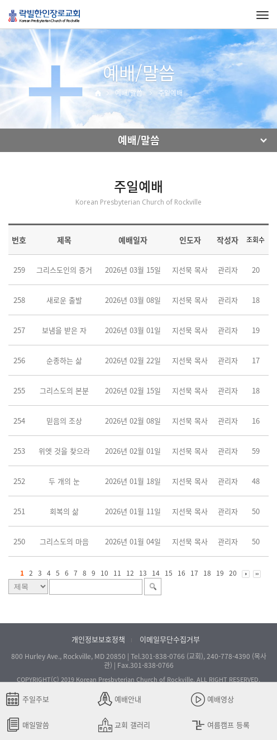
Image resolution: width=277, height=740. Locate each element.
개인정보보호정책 (98, 639)
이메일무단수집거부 (170, 639)
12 (130, 573)
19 (220, 573)
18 (207, 573)
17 (194, 573)
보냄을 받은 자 (64, 330)
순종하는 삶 (64, 360)
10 (104, 573)
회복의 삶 (64, 511)
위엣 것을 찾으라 (64, 450)
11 (117, 573)
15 (169, 573)
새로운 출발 (64, 300)
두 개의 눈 (64, 481)
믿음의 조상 (64, 420)
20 (233, 573)
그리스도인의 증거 (64, 269)
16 (181, 573)
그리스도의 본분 (64, 390)
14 (156, 573)
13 (143, 573)
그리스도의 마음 (64, 541)
